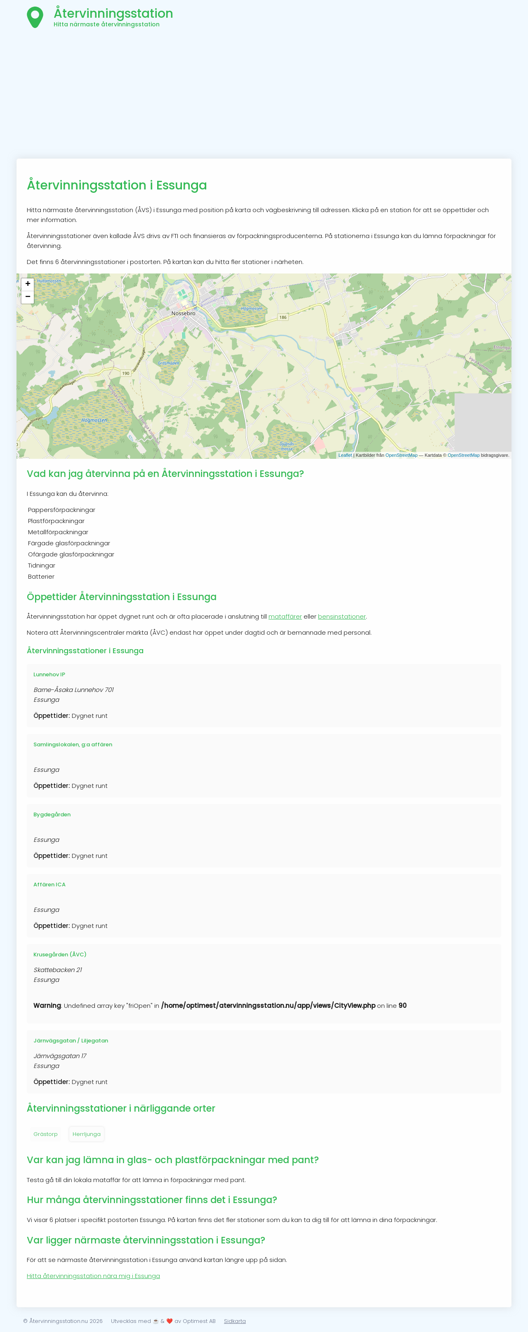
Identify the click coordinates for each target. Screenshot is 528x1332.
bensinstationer (342, 616)
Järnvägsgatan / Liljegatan (70, 1041)
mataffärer (285, 616)
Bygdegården (52, 814)
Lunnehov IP (49, 674)
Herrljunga (87, 1134)
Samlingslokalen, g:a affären (72, 744)
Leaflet (345, 455)
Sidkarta (235, 1321)
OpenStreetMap (402, 455)
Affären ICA (49, 884)
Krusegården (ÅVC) (60, 954)
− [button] (28, 297)
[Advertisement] (264, 96)
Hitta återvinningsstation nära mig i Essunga (93, 1275)
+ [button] (28, 284)
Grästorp (45, 1134)
